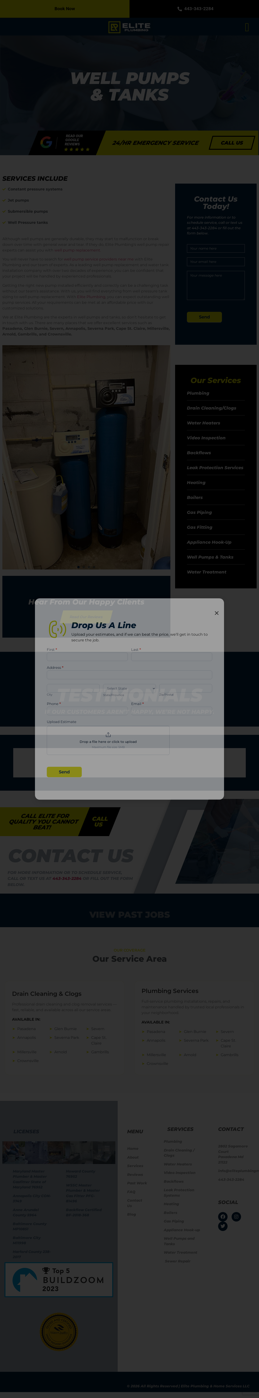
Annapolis (26, 1037)
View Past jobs (129, 914)
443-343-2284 (194, 8)
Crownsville (28, 1060)
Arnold (60, 1052)
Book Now (65, 8)
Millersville (27, 1052)
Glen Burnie (65, 1029)
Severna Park (66, 1037)
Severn (97, 1029)
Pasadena (26, 1029)
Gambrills (100, 1052)
